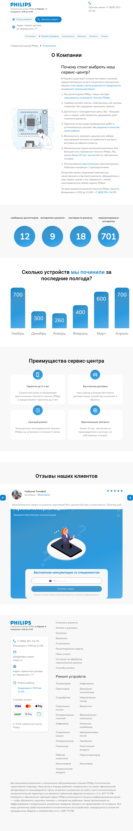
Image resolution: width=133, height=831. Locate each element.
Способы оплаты (65, 667)
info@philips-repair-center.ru (24, 656)
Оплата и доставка (66, 627)
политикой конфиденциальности (87, 595)
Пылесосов (62, 746)
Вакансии (82, 36)
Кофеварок (62, 723)
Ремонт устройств (50, 36)
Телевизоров (63, 683)
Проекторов (62, 688)
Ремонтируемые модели (69, 648)
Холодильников (65, 740)
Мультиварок (63, 763)
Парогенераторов (90, 754)
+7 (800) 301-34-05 (105, 192)
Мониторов (86, 763)
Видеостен (86, 706)
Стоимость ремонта (67, 622)
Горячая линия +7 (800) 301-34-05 (105, 9)
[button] (3, 498)
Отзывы (104, 36)
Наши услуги (63, 653)
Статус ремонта (22, 19)
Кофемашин (87, 683)
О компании (30, 36)
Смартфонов (63, 697)
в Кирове (41, 9)
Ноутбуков (86, 740)
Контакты (93, 36)
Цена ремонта (68, 36)
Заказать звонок (48, 19)
